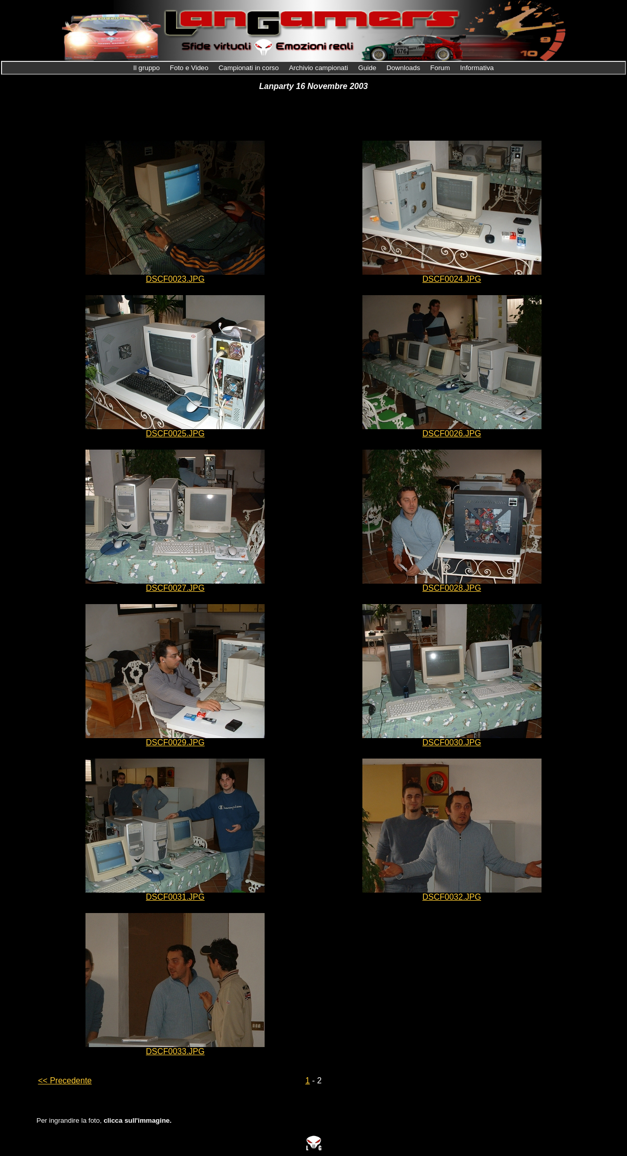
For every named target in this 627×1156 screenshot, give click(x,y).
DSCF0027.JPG (175, 588)
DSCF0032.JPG (451, 897)
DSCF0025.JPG (175, 433)
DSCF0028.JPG (451, 588)
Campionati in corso (250, 68)
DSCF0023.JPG (175, 279)
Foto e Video (190, 68)
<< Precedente (65, 1080)
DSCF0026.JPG (451, 433)
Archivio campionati (319, 68)
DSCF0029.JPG (175, 742)
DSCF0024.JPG (451, 279)
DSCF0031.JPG (175, 897)
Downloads (404, 68)
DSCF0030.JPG (451, 742)
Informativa (477, 68)
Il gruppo (147, 68)
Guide (368, 68)
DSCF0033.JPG (175, 1051)
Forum (441, 68)
